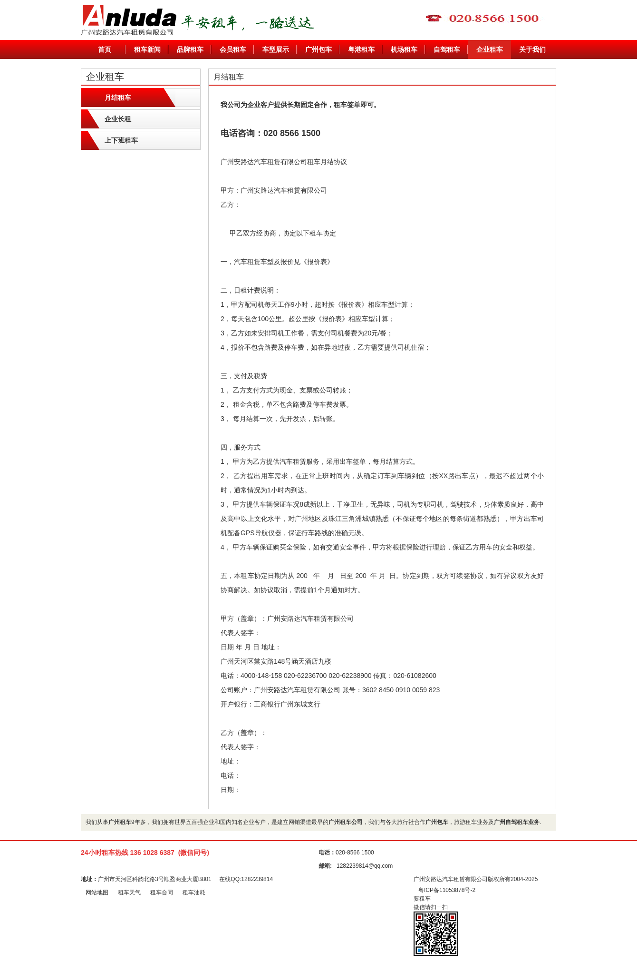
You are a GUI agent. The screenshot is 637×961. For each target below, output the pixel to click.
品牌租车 (190, 49)
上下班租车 (121, 140)
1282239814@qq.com (365, 866)
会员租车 (233, 49)
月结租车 (118, 97)
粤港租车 (361, 49)
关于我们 (532, 49)
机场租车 (404, 49)
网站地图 (97, 892)
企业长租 (118, 119)
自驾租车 (447, 49)
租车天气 (129, 892)
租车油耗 (194, 892)
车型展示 (275, 49)
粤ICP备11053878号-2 (446, 890)
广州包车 (318, 49)
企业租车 (489, 49)
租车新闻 (147, 49)
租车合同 (161, 892)
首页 (104, 49)
